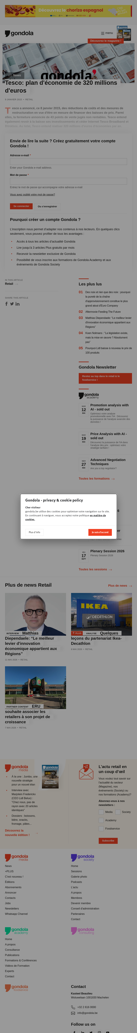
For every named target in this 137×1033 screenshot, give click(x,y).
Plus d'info (34, 532)
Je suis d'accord (100, 532)
